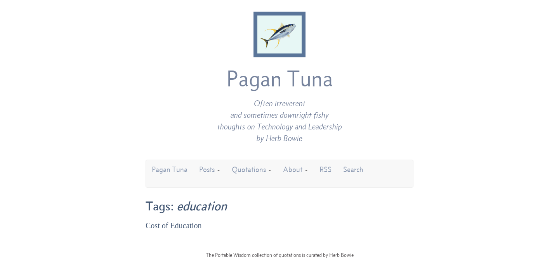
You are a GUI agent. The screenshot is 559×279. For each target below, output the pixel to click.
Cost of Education (173, 225)
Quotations (251, 169)
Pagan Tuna (279, 78)
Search (353, 169)
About (295, 169)
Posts (209, 169)
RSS (325, 169)
